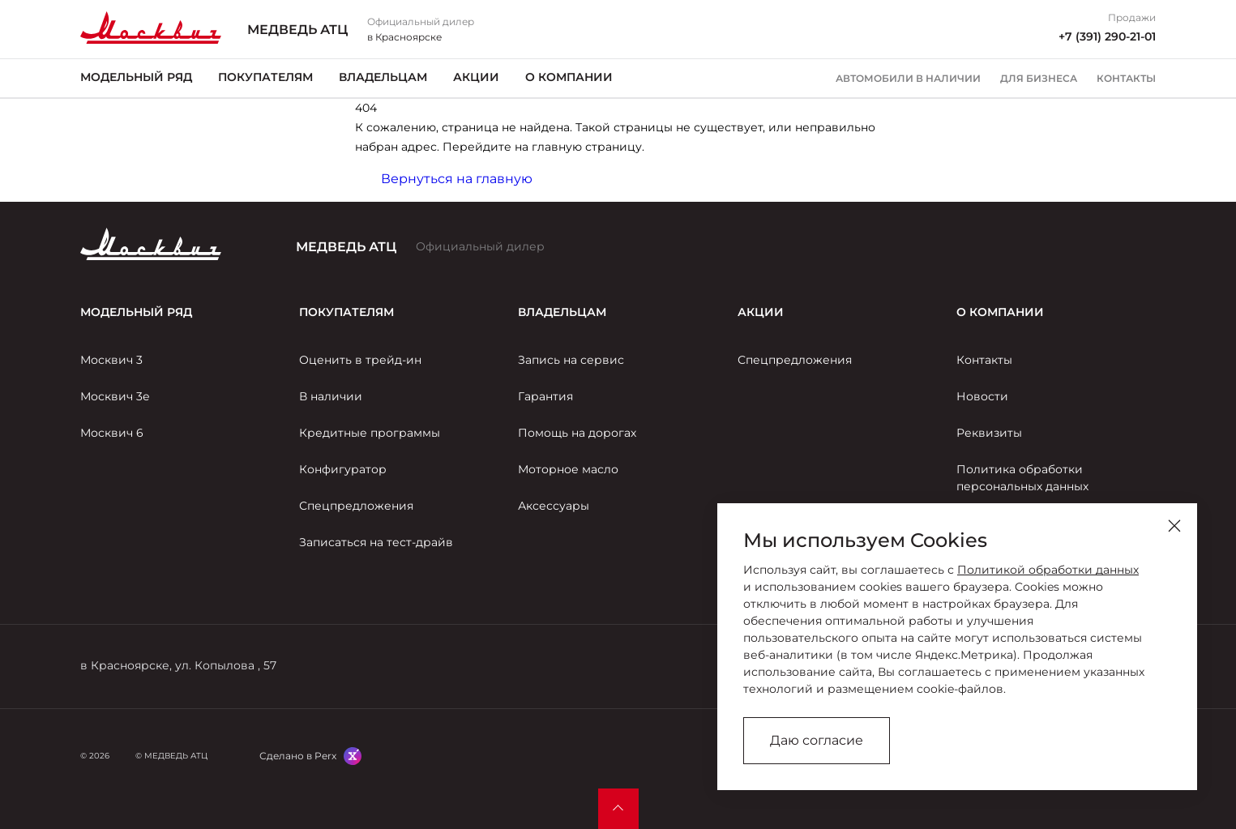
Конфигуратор (343, 469)
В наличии (330, 396)
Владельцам (383, 77)
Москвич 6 (111, 432)
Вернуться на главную (456, 178)
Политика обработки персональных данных (1022, 478)
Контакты (1126, 78)
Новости (982, 396)
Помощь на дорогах (577, 432)
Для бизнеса (1038, 78)
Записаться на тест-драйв (376, 542)
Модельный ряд (136, 77)
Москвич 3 (111, 360)
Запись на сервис (571, 360)
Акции (476, 77)
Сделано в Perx (297, 756)
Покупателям (265, 77)
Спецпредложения (356, 505)
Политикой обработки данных (1048, 569)
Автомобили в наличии (908, 78)
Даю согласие (816, 740)
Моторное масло (568, 469)
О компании (569, 77)
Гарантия (545, 396)
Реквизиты (989, 432)
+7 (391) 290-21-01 (1107, 36)
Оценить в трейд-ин (360, 360)
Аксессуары (553, 505)
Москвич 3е (115, 396)
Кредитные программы (369, 432)
